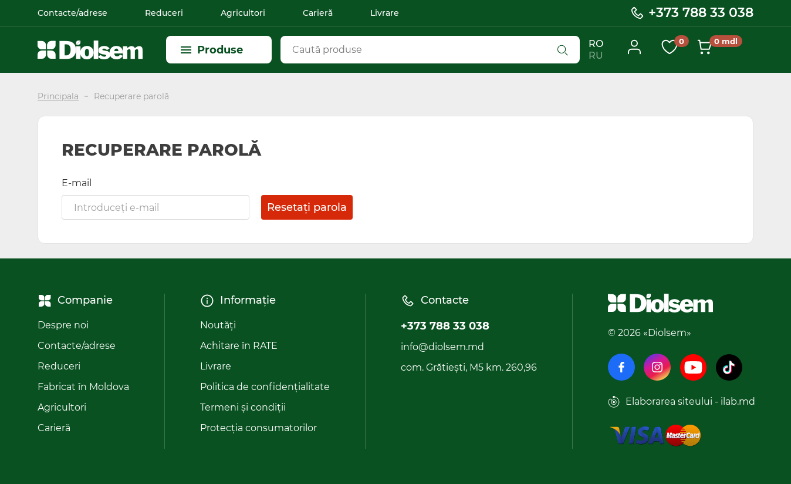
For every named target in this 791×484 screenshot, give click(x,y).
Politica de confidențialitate (265, 386)
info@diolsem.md (442, 346)
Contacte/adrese (72, 13)
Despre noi (63, 325)
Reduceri (164, 13)
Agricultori (243, 13)
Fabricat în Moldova (83, 386)
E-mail (77, 183)
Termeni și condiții (243, 407)
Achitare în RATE (239, 345)
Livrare (384, 13)
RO (596, 43)
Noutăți (218, 325)
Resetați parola (307, 207)
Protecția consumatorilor (258, 427)
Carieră (318, 13)
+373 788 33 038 (691, 13)
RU (596, 55)
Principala (58, 96)
